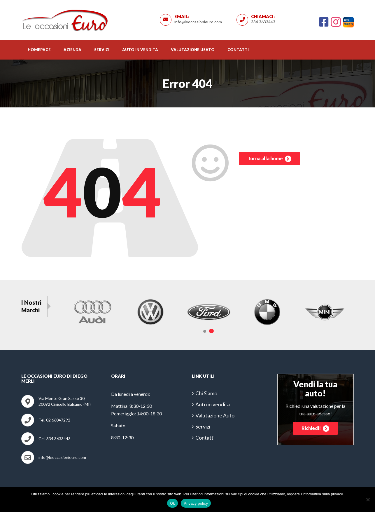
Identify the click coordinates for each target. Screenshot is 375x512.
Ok (172, 503)
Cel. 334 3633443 (54, 438)
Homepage (39, 49)
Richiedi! (315, 428)
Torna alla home (269, 159)
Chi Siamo (206, 393)
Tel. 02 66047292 (54, 420)
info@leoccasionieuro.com (198, 21)
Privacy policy (196, 503)
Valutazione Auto (214, 415)
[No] (368, 499)
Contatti (238, 49)
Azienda (72, 49)
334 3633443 (263, 21)
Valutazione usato (193, 49)
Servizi (101, 49)
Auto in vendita (140, 49)
